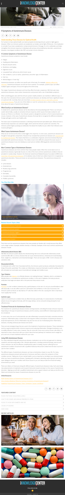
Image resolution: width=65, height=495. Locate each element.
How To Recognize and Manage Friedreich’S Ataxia (17, 399)
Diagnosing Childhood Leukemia (9, 217)
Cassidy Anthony (6, 444)
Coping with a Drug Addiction (11, 475)
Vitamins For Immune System (10, 229)
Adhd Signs (4, 409)
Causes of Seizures (7, 406)
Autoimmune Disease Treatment (11, 226)
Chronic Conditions (58, 27)
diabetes (14, 276)
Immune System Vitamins (9, 236)
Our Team (29, 494)
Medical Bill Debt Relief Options (12, 442)
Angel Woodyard (5, 27)
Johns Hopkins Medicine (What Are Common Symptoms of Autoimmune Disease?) (25, 381)
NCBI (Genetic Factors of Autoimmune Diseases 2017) (17, 378)
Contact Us (35, 494)
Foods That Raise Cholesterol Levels (13, 396)
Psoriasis (4, 286)
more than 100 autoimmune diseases (12, 156)
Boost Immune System (8, 239)
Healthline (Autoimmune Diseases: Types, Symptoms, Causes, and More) (22, 383)
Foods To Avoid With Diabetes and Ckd (13, 402)
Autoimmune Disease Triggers (10, 232)
